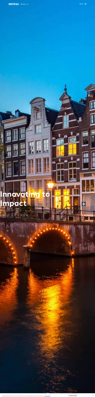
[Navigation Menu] (83, 4)
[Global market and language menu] (24, 4)
